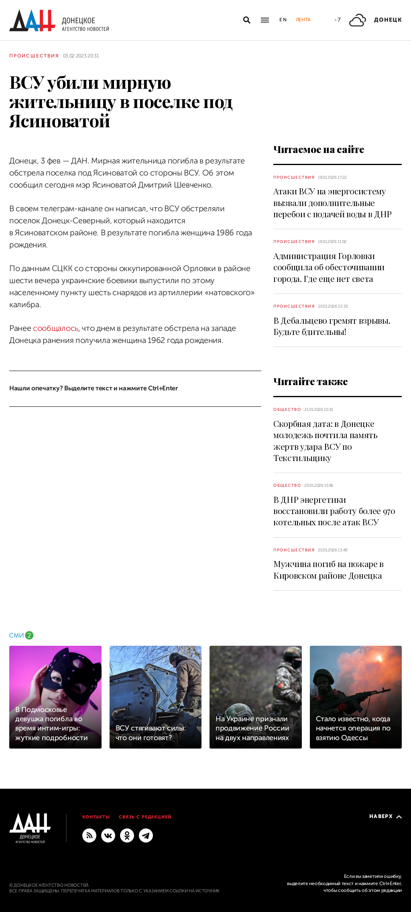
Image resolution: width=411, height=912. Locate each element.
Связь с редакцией (145, 817)
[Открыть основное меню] (264, 20)
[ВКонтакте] (108, 835)
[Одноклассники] (127, 835)
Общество (287, 409)
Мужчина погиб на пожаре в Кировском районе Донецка (328, 569)
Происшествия (34, 56)
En (283, 19)
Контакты (96, 817)
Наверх (385, 816)
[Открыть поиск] (246, 20)
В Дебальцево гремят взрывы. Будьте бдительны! (331, 325)
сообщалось (55, 328)
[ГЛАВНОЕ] (146, 835)
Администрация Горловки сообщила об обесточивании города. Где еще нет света (329, 267)
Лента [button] (303, 19)
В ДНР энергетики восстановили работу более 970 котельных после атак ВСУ (334, 511)
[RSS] (89, 835)
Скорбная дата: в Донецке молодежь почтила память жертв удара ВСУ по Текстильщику (325, 440)
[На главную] (59, 20)
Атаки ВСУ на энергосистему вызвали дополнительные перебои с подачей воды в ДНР (332, 202)
